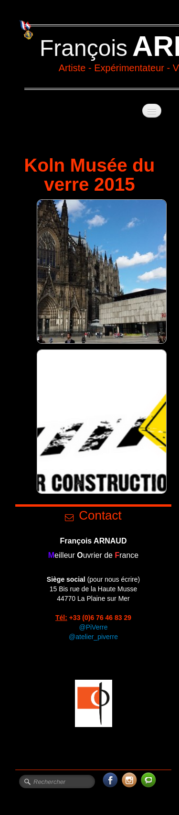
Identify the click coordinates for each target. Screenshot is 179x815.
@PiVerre (93, 627)
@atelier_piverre (93, 637)
